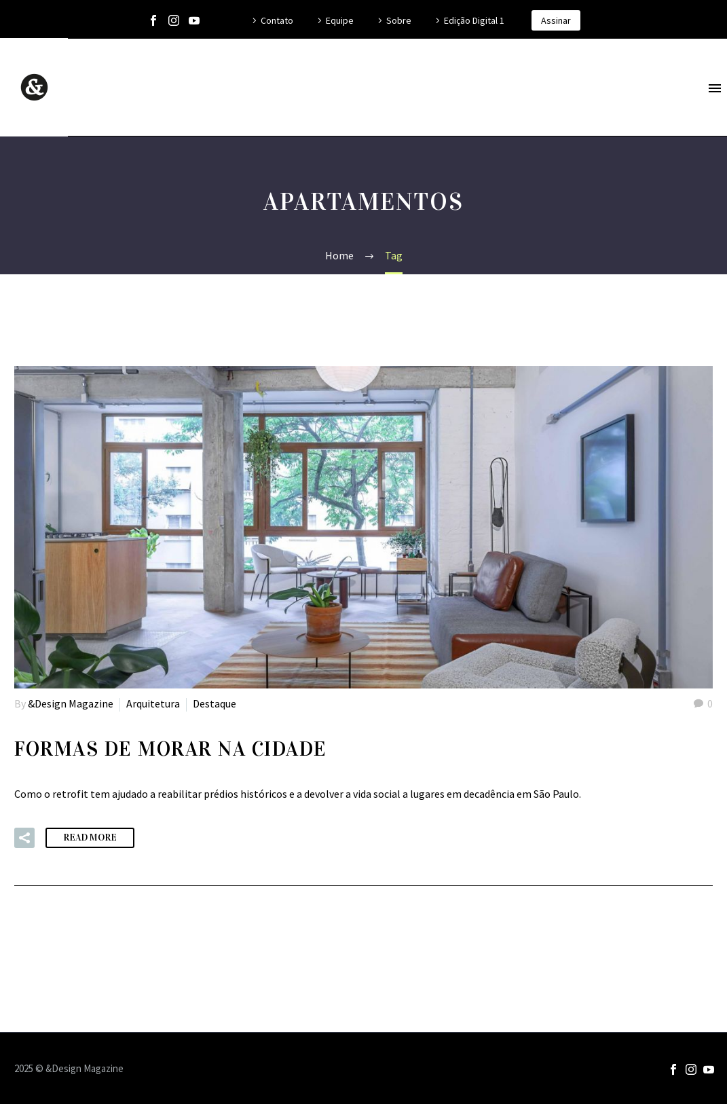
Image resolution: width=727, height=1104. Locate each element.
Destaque (214, 703)
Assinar (556, 20)
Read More (90, 837)
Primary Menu (715, 88)
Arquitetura (153, 703)
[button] (24, 838)
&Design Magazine (70, 703)
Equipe (340, 20)
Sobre (398, 20)
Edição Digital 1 (474, 20)
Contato (277, 20)
